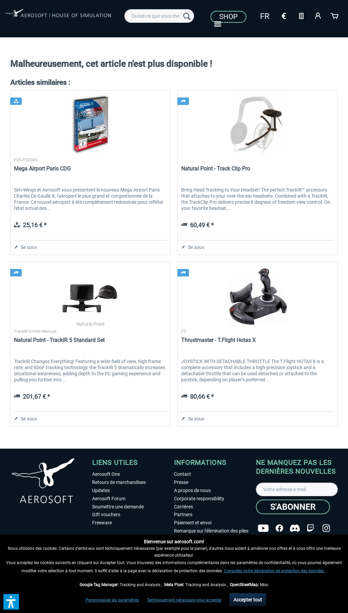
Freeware (102, 522)
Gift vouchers (106, 514)
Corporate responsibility (199, 498)
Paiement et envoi (192, 522)
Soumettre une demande (118, 506)
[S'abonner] (293, 507)
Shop (228, 17)
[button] (11, 602)
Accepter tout (247, 599)
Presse (181, 482)
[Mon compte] (318, 15)
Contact (182, 474)
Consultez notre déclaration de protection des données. (274, 571)
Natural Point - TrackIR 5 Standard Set (59, 340)
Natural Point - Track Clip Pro (215, 168)
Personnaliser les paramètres (112, 600)
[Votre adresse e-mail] (297, 489)
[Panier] (335, 15)
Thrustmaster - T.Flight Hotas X (218, 340)
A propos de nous (192, 490)
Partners (183, 514)
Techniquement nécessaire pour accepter (184, 600)
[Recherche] (187, 16)
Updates (101, 490)
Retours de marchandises (119, 482)
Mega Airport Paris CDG (42, 168)
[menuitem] (159, 16)
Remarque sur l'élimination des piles (211, 531)
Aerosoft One (106, 474)
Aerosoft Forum (108, 498)
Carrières (183, 506)
